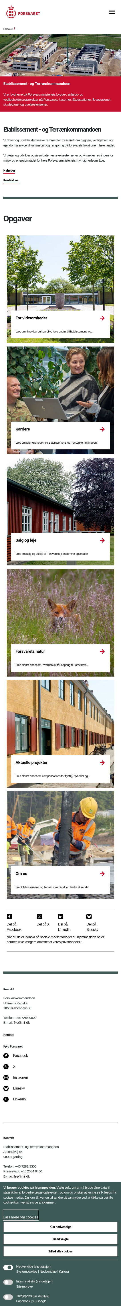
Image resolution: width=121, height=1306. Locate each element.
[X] (14, 1069)
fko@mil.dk (22, 1022)
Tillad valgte (60, 1239)
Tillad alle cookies (60, 1251)
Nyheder (9, 170)
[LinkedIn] (18, 1101)
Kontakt (8, 1035)
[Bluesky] (17, 1091)
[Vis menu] (112, 12)
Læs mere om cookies (20, 1217)
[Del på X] (44, 920)
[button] (42, 1264)
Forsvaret (8, 29)
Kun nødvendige (60, 1227)
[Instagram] (19, 1080)
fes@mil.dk (22, 1176)
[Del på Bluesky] (96, 922)
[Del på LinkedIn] (68, 922)
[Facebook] (19, 1058)
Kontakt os (10, 180)
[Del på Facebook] (18, 922)
